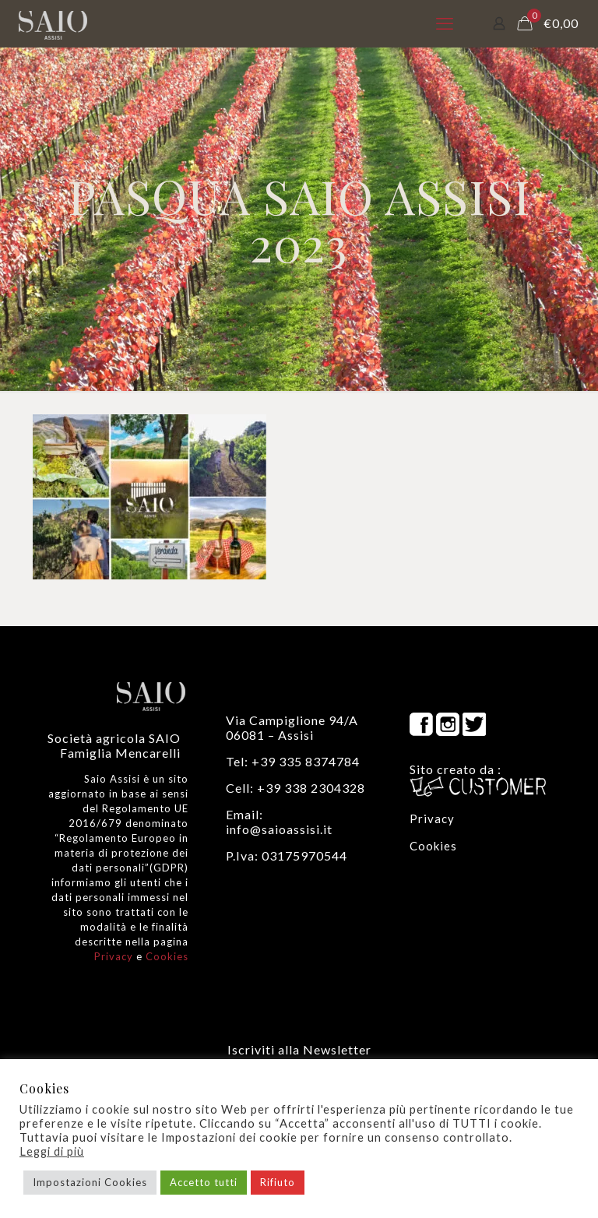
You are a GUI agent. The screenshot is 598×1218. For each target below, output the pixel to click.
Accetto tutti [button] (203, 1182)
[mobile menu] (444, 23)
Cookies (167, 956)
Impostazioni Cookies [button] (90, 1182)
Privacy (113, 956)
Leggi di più (51, 1151)
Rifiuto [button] (277, 1182)
